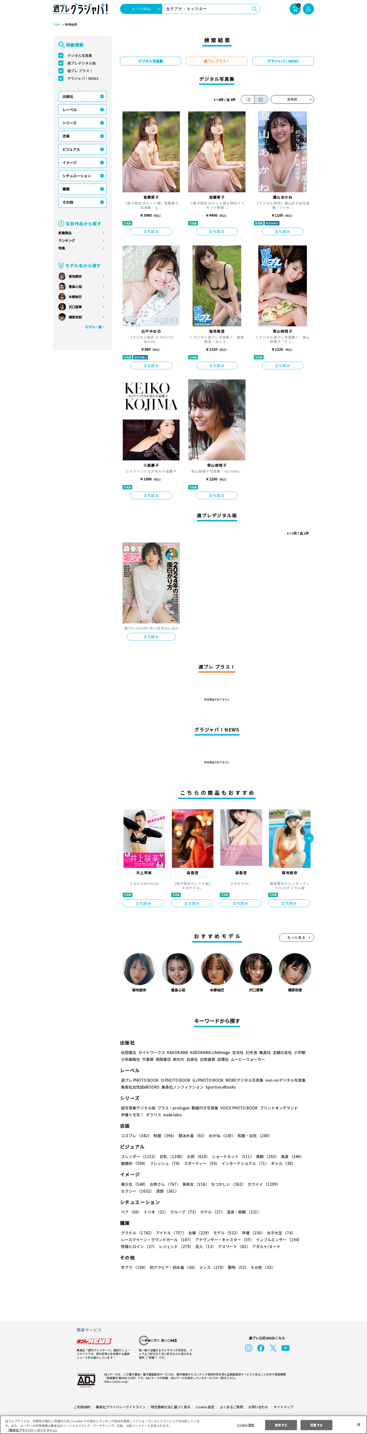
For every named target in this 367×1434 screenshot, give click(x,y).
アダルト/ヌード (265, 1246)
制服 (164, 1135)
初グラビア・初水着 (172, 1267)
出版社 (67, 96)
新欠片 (178, 1059)
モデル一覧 (93, 327)
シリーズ (69, 122)
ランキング (66, 240)
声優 (251, 1232)
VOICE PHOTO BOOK (237, 1107)
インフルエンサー (278, 1239)
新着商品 (65, 232)
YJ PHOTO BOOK (174, 1080)
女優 (198, 1232)
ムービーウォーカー (248, 1059)
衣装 (66, 136)
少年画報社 (130, 1059)
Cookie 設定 (205, 1407)
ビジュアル (71, 149)
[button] (309, 838)
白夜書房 (207, 1059)
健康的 (134, 1163)
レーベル (69, 109)
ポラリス (153, 1114)
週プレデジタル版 (81, 63)
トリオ (155, 1211)
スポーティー (201, 1163)
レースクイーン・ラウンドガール (157, 1239)
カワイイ (262, 1184)
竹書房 (148, 1059)
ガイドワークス (151, 1052)
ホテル (211, 1211)
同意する (316, 1425)
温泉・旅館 (243, 1211)
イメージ (69, 162)
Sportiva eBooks (219, 1087)
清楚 (132, 1191)
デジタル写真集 (79, 55)
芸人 (205, 1246)
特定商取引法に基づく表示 (171, 1407)
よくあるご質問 (230, 1407)
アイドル (170, 1232)
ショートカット (231, 1156)
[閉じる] (358, 1424)
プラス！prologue (172, 1107)
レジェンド (176, 1246)
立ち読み (151, 231)
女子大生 (279, 1232)
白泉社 (192, 1059)
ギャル (282, 1163)
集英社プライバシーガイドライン (121, 1407)
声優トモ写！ (132, 1114)
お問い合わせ (258, 1407)
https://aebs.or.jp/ (115, 1381)
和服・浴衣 (253, 1135)
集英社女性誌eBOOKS (140, 1087)
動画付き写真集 (204, 1107)
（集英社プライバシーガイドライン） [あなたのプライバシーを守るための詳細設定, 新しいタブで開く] (32, 1430)
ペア (131, 1211)
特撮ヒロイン (139, 1246)
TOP (56, 24)
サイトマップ (283, 1407)
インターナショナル (244, 1163)
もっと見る (296, 937)
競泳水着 (192, 1135)
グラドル (137, 1232)
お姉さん (164, 1184)
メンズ (211, 1267)
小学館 (299, 1052)
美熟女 (194, 1184)
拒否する (281, 1425)
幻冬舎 (250, 1052)
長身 (289, 1156)
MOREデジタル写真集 (241, 1080)
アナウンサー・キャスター (224, 1239)
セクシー (296, 1184)
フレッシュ (165, 1163)
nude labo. (172, 1114)
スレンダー (139, 1156)
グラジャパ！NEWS (82, 78)
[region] (183, 1424)
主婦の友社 (281, 1052)
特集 (61, 248)
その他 (67, 202)
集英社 (264, 1052)
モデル (225, 1232)
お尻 (197, 1156)
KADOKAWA (177, 1052)
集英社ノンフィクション (181, 1087)
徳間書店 (163, 1059)
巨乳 (171, 1156)
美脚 (265, 1156)
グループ (183, 1211)
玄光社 (237, 1052)
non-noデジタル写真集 (282, 1080)
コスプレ (136, 1135)
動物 (237, 1267)
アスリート (233, 1246)
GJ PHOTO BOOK (206, 1080)
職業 (66, 189)
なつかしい (227, 1184)
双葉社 (223, 1059)
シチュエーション (76, 175)
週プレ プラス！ (80, 70)
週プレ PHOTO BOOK (139, 1080)
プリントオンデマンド (276, 1107)
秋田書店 (128, 1052)
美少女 (134, 1184)
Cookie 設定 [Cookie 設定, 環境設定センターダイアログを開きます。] (245, 1425)
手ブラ (134, 1267)
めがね (221, 1135)
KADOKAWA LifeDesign (209, 1052)
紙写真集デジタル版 (138, 1107)
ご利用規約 (82, 1407)
